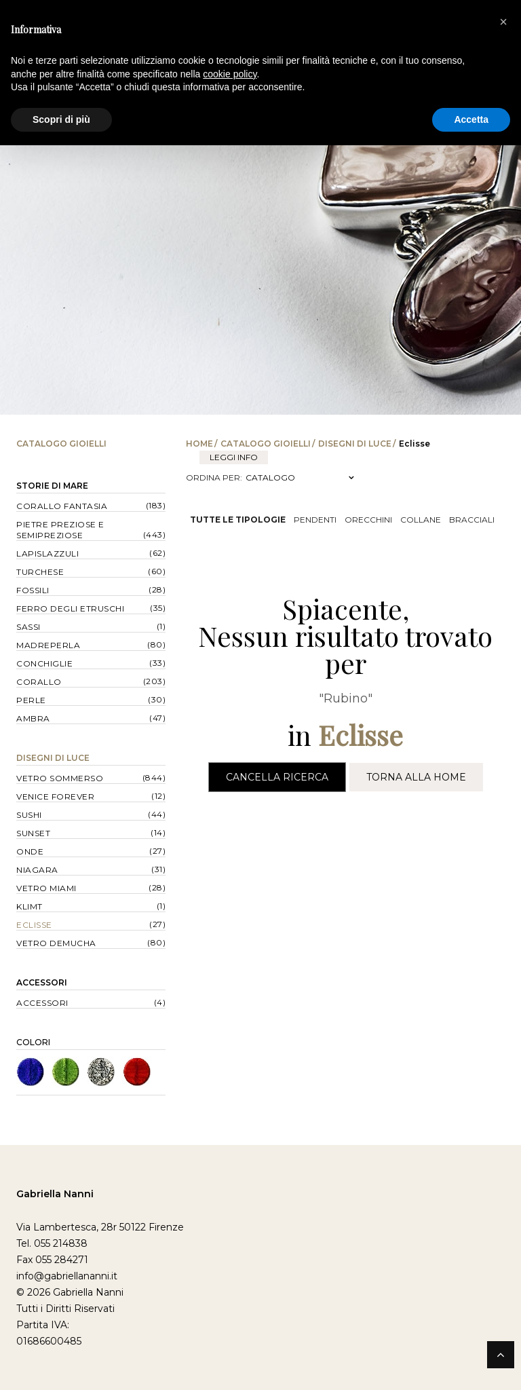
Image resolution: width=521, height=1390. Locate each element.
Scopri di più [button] (61, 119)
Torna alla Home (416, 777)
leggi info (234, 457)
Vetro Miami (46, 888)
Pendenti (315, 519)
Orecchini (368, 519)
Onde (29, 851)
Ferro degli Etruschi (70, 608)
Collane (420, 519)
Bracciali (472, 519)
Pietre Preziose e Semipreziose (60, 529)
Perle (31, 700)
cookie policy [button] (229, 74)
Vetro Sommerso (59, 778)
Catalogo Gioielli (265, 443)
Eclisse (34, 925)
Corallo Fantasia (61, 506)
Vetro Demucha (56, 943)
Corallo (39, 682)
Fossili (33, 590)
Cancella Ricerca (277, 777)
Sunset (33, 833)
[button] (503, 22)
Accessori (41, 982)
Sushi (29, 815)
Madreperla (48, 645)
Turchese (40, 572)
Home (199, 443)
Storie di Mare (52, 486)
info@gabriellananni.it (66, 1276)
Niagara (37, 870)
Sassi (28, 627)
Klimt (29, 906)
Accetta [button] (471, 119)
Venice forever (55, 796)
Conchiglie (44, 663)
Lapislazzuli (47, 553)
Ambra (33, 718)
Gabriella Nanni (55, 1194)
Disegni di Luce (354, 443)
